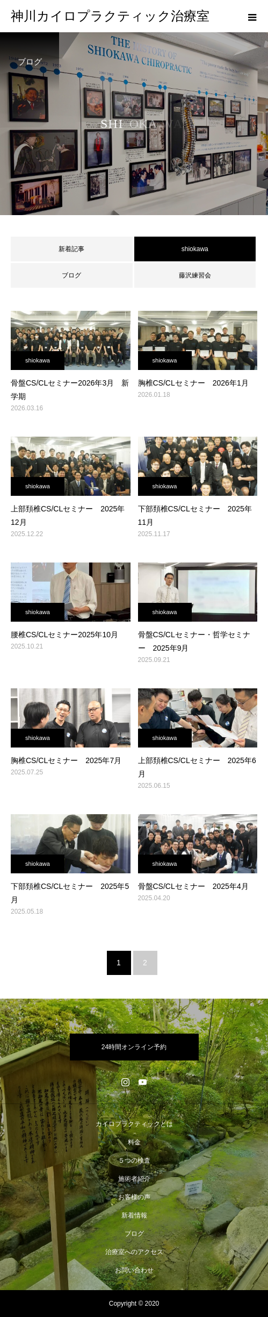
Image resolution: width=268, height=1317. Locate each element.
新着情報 (134, 1215)
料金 (134, 1142)
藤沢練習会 (195, 275)
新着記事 (71, 249)
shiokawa (37, 360)
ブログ (71, 275)
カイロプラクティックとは (134, 1124)
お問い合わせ (134, 1270)
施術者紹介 (134, 1179)
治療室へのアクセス (134, 1252)
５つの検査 (134, 1160)
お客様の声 (134, 1197)
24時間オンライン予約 (134, 1047)
